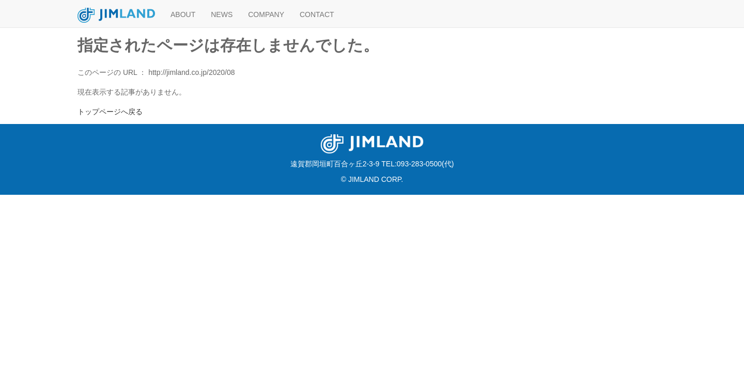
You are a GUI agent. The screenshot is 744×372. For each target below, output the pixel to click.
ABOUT (183, 14)
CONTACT (317, 14)
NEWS (222, 14)
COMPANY (266, 14)
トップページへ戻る (110, 111)
